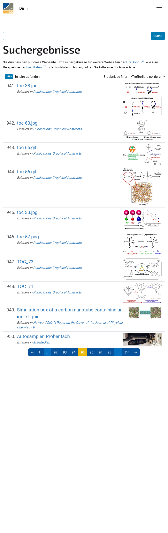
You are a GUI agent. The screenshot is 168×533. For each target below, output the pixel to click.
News (37, 323)
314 (126, 352)
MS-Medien (41, 342)
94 (74, 352)
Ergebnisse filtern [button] (116, 77)
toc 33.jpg (27, 212)
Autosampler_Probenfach (43, 336)
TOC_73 (25, 262)
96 (92, 352)
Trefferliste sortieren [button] (147, 77)
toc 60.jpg (27, 123)
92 (56, 352)
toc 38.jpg (27, 86)
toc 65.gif (26, 147)
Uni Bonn (135, 62)
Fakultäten (36, 67)
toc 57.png (28, 237)
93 (65, 352)
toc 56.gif (26, 171)
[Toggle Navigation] (159, 8)
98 (109, 352)
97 (101, 352)
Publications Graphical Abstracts (57, 92)
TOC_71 (25, 286)
